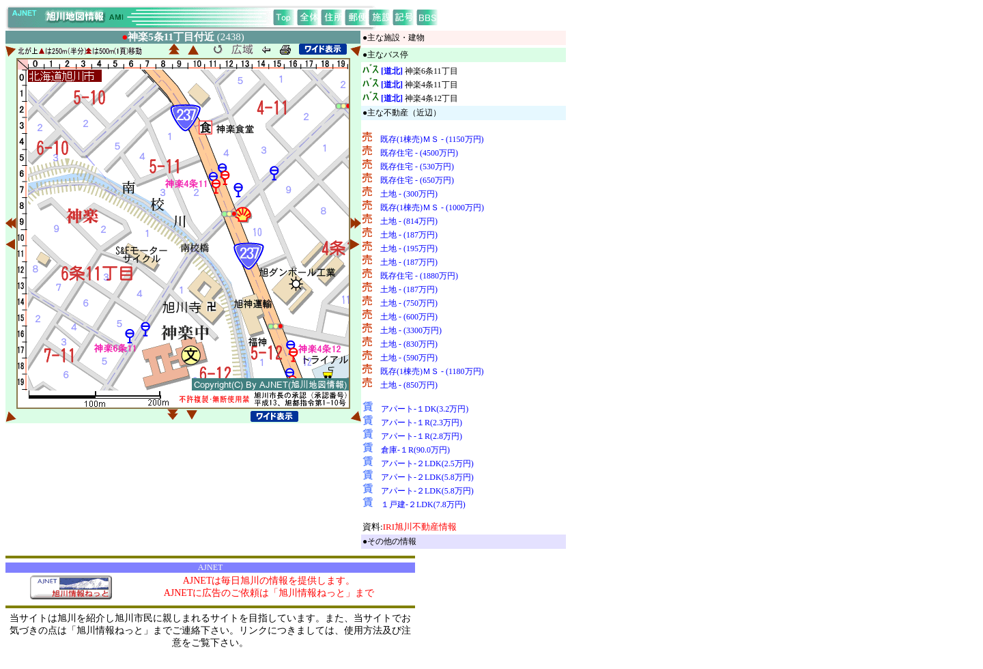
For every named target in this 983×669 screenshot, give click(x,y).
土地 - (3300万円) (411, 330)
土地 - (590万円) (409, 357)
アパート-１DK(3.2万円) (424, 409)
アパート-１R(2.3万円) (421, 422)
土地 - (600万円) (409, 317)
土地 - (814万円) (409, 221)
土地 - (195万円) (409, 248)
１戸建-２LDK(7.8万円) (423, 504)
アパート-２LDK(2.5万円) (427, 463)
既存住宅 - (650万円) (417, 180)
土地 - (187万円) (409, 235)
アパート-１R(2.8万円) (421, 436)
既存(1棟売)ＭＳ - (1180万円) (432, 371)
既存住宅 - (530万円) (417, 166)
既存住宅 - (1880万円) (419, 276)
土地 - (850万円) (409, 385)
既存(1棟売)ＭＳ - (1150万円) (432, 139)
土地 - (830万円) (409, 344)
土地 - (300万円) (409, 194)
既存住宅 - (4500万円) (419, 153)
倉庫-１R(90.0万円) (415, 450)
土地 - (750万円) (409, 303)
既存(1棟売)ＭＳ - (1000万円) (432, 207)
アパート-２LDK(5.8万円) (427, 477)
